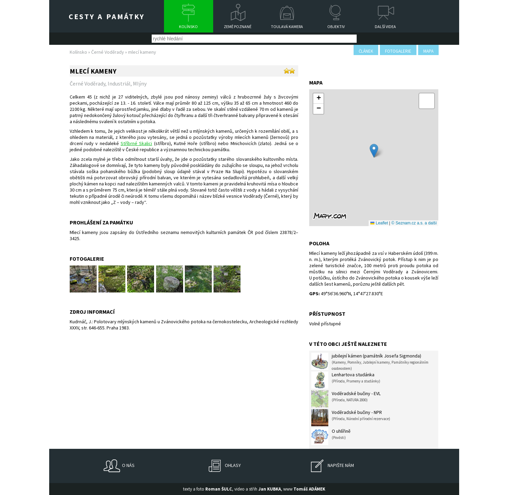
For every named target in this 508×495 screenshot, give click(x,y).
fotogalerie (398, 51)
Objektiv (336, 26)
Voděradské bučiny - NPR (350, 417)
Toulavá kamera (287, 26)
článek (366, 51)
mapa (428, 51)
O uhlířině (331, 436)
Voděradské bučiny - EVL (346, 398)
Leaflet (379, 223)
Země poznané (237, 26)
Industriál (119, 83)
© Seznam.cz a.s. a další (414, 223)
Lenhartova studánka (345, 380)
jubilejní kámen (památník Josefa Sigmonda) (369, 362)
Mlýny (140, 83)
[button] (374, 151)
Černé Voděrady (107, 52)
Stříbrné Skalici (136, 143)
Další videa (385, 26)
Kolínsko (188, 26)
